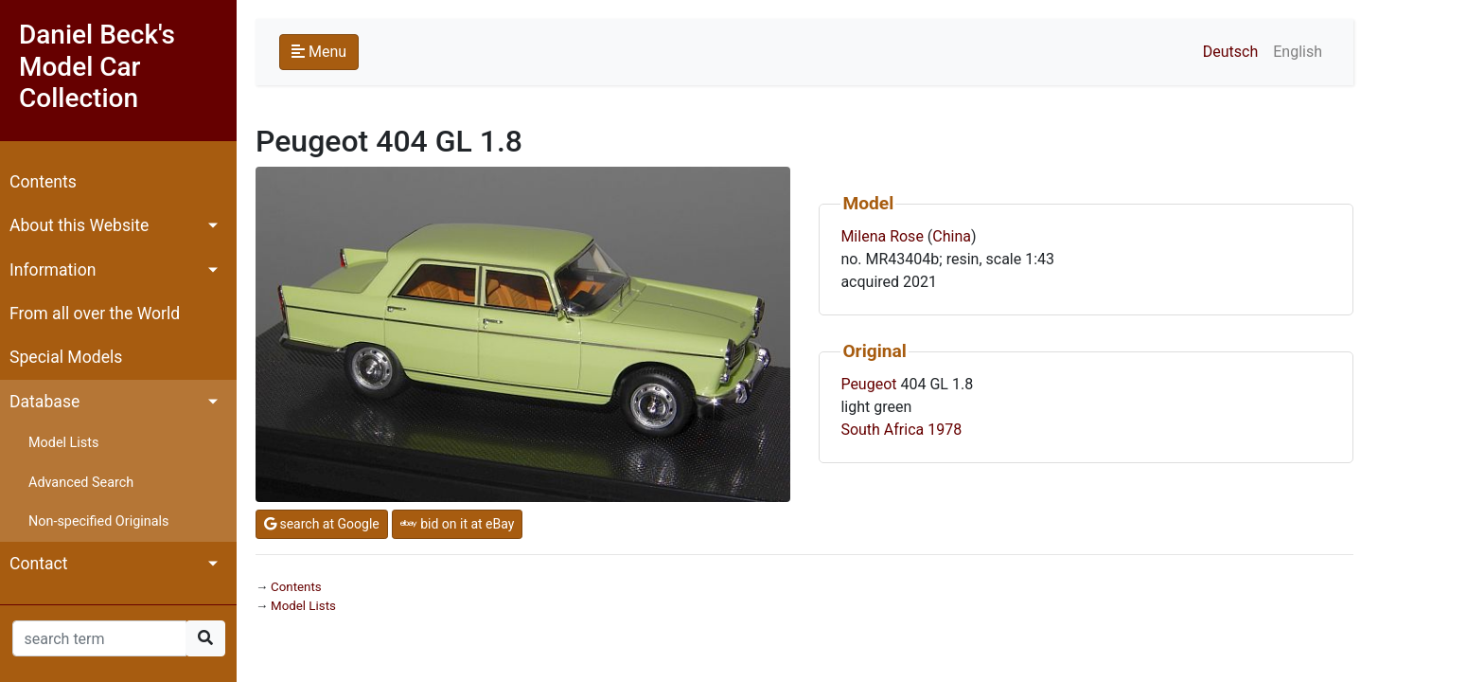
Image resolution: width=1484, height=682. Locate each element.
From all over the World (94, 313)
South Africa (882, 430)
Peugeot (868, 384)
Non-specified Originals (98, 521)
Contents (43, 181)
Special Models (65, 357)
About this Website (79, 225)
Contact (38, 563)
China (951, 236)
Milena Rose (881, 236)
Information (52, 269)
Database (44, 401)
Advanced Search (80, 483)
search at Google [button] (322, 523)
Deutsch (1230, 52)
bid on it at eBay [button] (457, 523)
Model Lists (63, 443)
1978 (945, 430)
